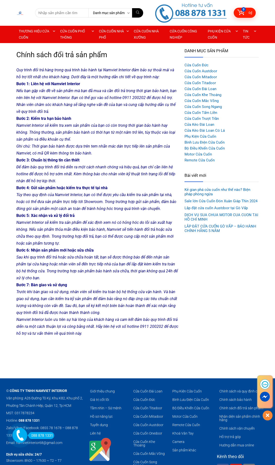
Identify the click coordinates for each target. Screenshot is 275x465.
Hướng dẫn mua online (236, 445)
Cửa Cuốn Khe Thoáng (202, 95)
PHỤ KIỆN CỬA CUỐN (219, 34)
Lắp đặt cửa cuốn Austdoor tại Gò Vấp (216, 208)
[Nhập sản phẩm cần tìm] (137, 13)
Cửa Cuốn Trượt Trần (201, 118)
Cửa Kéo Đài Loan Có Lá (204, 130)
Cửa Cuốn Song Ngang (203, 106)
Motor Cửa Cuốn (198, 154)
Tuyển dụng (99, 425)
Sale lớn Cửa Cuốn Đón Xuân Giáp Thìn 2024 (220, 201)
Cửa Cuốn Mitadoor (200, 77)
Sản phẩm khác (184, 450)
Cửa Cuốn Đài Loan (200, 89)
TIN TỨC (246, 34)
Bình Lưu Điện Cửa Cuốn (204, 142)
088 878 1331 (40, 435)
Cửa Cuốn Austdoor (200, 71)
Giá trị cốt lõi (99, 400)
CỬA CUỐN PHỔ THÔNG (72, 34)
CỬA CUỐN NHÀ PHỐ (111, 34)
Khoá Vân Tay (183, 433)
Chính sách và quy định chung (242, 391)
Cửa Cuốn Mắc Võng (201, 101)
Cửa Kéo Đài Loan (199, 124)
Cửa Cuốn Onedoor (147, 433)
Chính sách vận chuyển (237, 428)
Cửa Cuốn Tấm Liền (200, 112)
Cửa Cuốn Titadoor (200, 83)
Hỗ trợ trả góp (230, 437)
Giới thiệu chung (102, 391)
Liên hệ (95, 433)
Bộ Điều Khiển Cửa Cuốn (204, 148)
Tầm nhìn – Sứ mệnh (105, 408)
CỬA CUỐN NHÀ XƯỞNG (146, 34)
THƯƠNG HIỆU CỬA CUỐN (34, 34)
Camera (178, 442)
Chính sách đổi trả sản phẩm (241, 408)
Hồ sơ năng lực (101, 416)
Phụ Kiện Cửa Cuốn (200, 136)
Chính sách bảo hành (235, 400)
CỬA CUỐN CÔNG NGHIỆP (183, 34)
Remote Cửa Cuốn (199, 160)
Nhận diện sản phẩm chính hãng (239, 418)
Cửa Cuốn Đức (196, 65)
